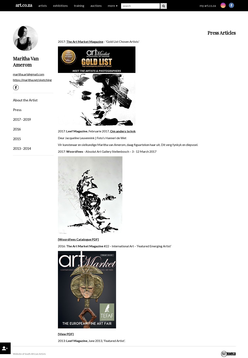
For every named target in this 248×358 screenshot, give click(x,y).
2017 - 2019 (22, 119)
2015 (17, 139)
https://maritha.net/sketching (32, 80)
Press (17, 110)
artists (42, 5)
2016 (17, 129)
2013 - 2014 (22, 148)
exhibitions (60, 5)
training (79, 5)
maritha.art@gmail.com (28, 74)
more (113, 5)
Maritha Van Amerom (26, 61)
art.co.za (24, 5)
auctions (96, 5)
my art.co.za (208, 5)
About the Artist (25, 100)
